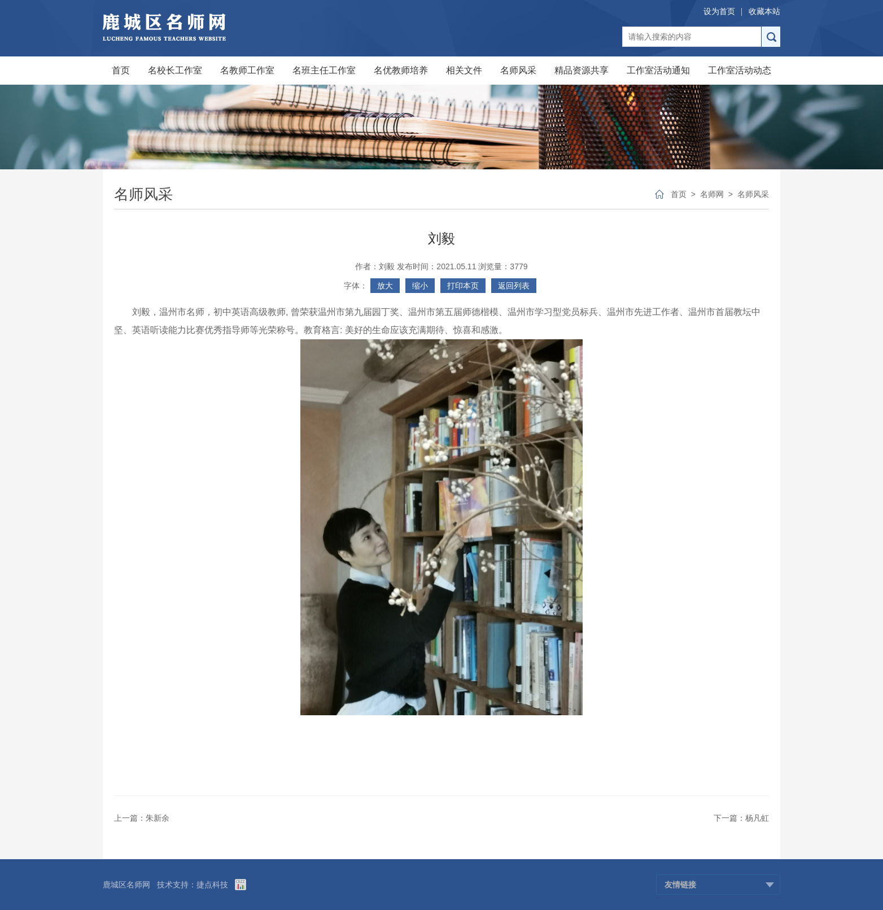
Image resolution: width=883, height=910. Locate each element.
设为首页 (719, 11)
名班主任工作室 (324, 70)
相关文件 (464, 70)
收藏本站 (764, 11)
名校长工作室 (175, 70)
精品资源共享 (581, 70)
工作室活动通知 (658, 70)
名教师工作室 (247, 70)
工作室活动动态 (739, 70)
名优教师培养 (401, 70)
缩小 (420, 285)
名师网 (712, 194)
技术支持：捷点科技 (192, 884)
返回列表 (514, 285)
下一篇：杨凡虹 (741, 818)
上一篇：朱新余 (141, 818)
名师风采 (518, 70)
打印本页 (463, 285)
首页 (121, 70)
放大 (385, 285)
